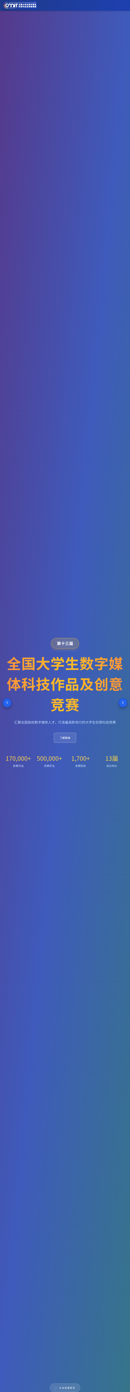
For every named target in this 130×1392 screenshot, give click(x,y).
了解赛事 (65, 738)
